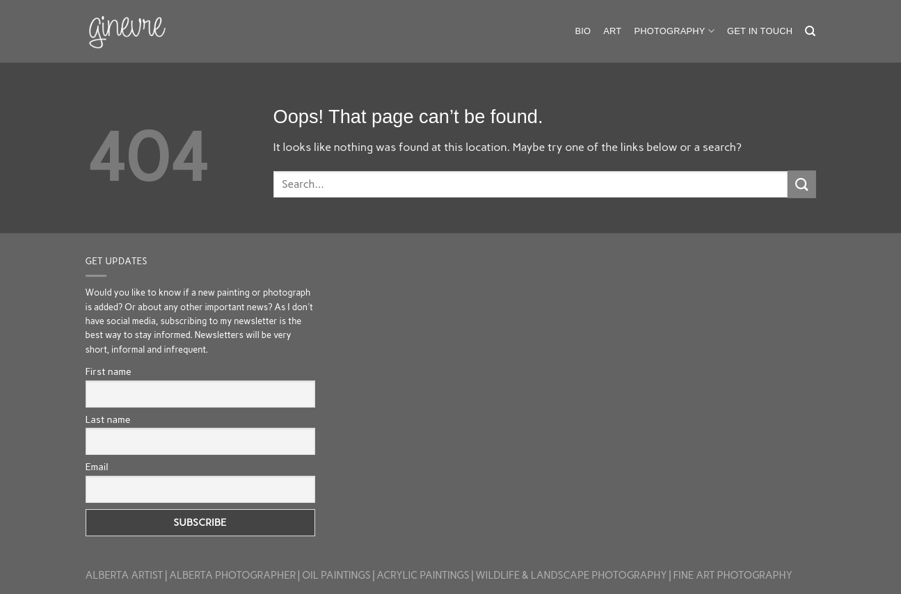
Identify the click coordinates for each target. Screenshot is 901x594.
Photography (674, 31)
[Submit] (801, 184)
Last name (108, 420)
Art (612, 31)
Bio (583, 31)
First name (108, 372)
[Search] (810, 31)
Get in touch (759, 31)
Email (97, 467)
